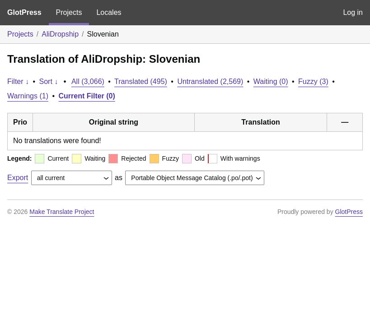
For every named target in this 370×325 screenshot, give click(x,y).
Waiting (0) (270, 81)
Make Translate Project (61, 211)
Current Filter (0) (87, 96)
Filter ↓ (18, 81)
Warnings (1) (27, 96)
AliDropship (60, 34)
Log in (353, 12)
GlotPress (24, 12)
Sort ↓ (48, 81)
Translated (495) (140, 81)
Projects (69, 12)
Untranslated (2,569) (210, 81)
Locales (108, 12)
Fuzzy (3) (313, 81)
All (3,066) (87, 81)
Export (17, 177)
